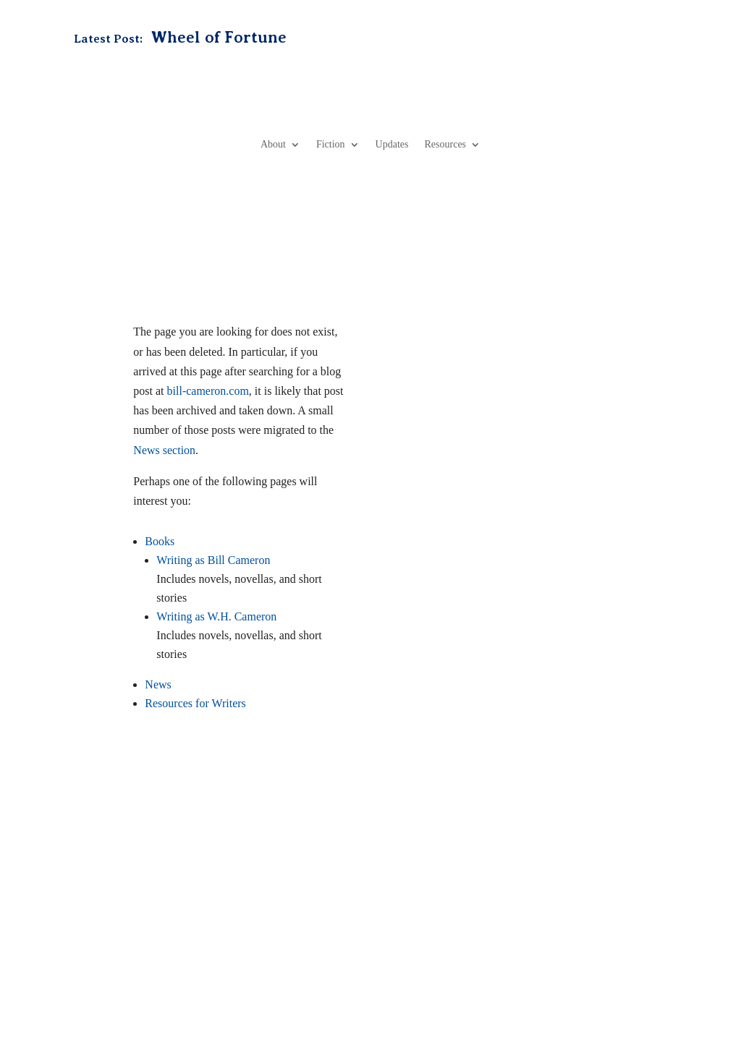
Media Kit (452, 913)
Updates (392, 144)
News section (164, 450)
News (158, 684)
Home (176, 913)
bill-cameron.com (208, 391)
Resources (446, 144)
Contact (401, 913)
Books (159, 541)
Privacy (276, 976)
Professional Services (533, 913)
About (273, 144)
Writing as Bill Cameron (213, 560)
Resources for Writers (195, 703)
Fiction (330, 144)
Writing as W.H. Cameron (216, 616)
